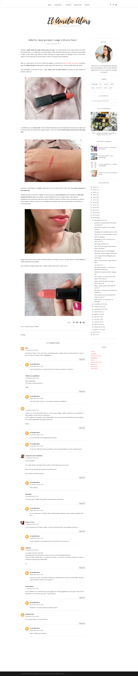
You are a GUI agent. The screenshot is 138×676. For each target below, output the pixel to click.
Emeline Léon (29, 614)
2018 (94, 207)
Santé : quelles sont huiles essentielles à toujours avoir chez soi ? (104, 133)
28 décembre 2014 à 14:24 (36, 604)
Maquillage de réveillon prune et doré (105, 232)
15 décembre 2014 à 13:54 (36, 510)
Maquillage (94, 358)
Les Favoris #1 (98, 265)
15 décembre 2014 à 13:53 (36, 435)
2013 (94, 332)
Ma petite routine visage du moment (105, 253)
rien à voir (99, 88)
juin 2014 (97, 317)
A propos (93, 353)
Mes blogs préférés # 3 (101, 244)
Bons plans (94, 366)
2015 (94, 215)
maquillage (95, 84)
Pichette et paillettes (32, 376)
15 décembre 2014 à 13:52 (36, 366)
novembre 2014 (99, 304)
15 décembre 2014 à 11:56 (32, 410)
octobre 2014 (98, 306)
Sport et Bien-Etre (96, 362)
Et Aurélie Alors (35, 364)
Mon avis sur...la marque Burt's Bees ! (105, 234)
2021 (94, 200)
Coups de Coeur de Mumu (33, 456)
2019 (94, 205)
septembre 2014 (99, 309)
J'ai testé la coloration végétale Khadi (108, 173)
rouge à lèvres (34, 326)
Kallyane (28, 548)
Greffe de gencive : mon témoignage (106, 156)
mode (111, 84)
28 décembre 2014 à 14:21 (36, 574)
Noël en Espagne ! (99, 237)
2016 (94, 212)
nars (27, 326)
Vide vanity (94, 368)
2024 (94, 192)
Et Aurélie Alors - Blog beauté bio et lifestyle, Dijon (37, 673)
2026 (94, 187)
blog (93, 88)
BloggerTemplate (60, 673)
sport (105, 88)
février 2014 (98, 327)
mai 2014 (97, 319)
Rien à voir (94, 364)
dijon (110, 88)
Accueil (93, 351)
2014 (94, 218)
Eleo (26, 348)
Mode (92, 360)
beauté (106, 84)
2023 (94, 195)
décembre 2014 (99, 220)
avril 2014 (97, 322)
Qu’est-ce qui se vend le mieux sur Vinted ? (108, 148)
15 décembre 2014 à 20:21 (32, 550)
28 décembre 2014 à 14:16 (36, 538)
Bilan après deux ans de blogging (104, 251)
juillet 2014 (97, 314)
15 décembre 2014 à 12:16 (32, 458)
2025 (94, 190)
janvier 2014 (98, 329)
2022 (94, 197)
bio (101, 84)
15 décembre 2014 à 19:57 (32, 524)
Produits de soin (96, 356)
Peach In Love (29, 522)
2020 (94, 202)
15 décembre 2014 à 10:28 (32, 378)
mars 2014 (97, 324)
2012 (94, 334)
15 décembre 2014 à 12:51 (32, 496)
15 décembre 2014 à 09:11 (32, 350)
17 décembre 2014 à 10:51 (32, 588)
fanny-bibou (29, 586)
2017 (94, 210)
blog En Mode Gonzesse (70, 63)
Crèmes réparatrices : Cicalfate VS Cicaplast (108, 165)
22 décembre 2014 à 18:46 (32, 616)
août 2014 (97, 312)
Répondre (82, 359)
